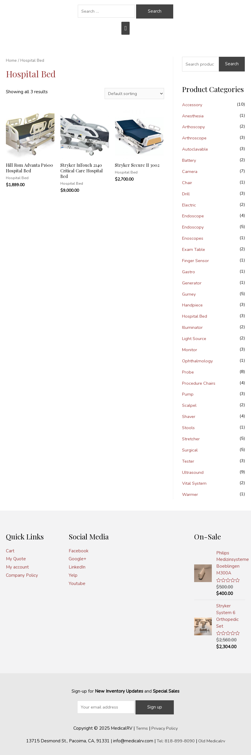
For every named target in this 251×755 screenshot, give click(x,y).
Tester (188, 460)
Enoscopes (193, 238)
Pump (188, 393)
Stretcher (191, 438)
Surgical (190, 449)
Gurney (189, 293)
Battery (190, 160)
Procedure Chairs (199, 382)
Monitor (190, 349)
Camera (190, 171)
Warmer (190, 493)
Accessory (192, 105)
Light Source (194, 338)
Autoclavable (195, 149)
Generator (192, 282)
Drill (186, 193)
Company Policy (22, 574)
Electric (189, 204)
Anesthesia (193, 116)
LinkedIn (77, 566)
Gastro (189, 271)
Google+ (77, 558)
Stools (188, 426)
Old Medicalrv (212, 739)
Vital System (195, 482)
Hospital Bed (195, 316)
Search (232, 64)
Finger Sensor (196, 260)
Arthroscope (194, 138)
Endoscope (193, 216)
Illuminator (192, 327)
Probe (188, 371)
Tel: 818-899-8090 (175, 739)
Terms (141, 726)
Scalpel (189, 404)
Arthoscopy (193, 127)
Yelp (73, 574)
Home (11, 60)
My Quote (16, 558)
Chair (187, 182)
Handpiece (193, 304)
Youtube (77, 582)
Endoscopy (193, 227)
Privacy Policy (165, 726)
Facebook (78, 549)
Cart (10, 549)
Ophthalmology (197, 360)
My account (17, 566)
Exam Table (194, 249)
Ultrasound (193, 471)
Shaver (189, 416)
